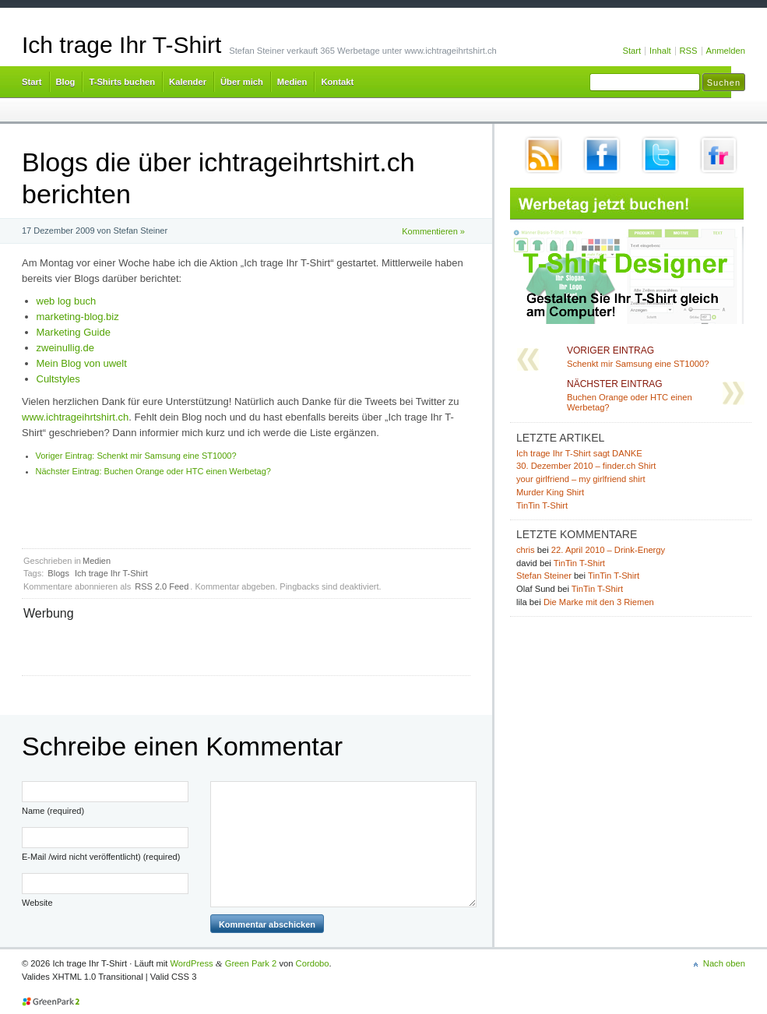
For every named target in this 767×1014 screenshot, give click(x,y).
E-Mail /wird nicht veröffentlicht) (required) (101, 856)
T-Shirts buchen (122, 81)
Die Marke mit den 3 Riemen (599, 602)
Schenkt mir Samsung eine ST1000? (136, 455)
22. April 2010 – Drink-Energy (608, 550)
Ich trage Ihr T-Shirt (121, 45)
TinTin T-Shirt (542, 505)
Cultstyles (58, 379)
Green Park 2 (251, 963)
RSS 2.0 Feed (161, 586)
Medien (292, 81)
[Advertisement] (205, 646)
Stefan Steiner (544, 575)
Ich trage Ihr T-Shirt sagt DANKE (579, 453)
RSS (689, 50)
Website (37, 902)
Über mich (241, 81)
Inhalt (659, 50)
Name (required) (53, 810)
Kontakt (337, 81)
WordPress (192, 963)
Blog (66, 81)
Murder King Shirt (550, 492)
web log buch (67, 301)
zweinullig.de (65, 348)
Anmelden (725, 50)
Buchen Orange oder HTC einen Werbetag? (153, 471)
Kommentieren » (433, 231)
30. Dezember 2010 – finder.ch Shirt (586, 465)
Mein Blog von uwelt (82, 363)
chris (525, 550)
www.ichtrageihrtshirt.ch (75, 417)
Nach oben (724, 963)
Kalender (187, 81)
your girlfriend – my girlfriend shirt (581, 479)
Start (631, 50)
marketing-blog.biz (78, 316)
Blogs (58, 573)
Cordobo (312, 963)
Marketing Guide (74, 332)
